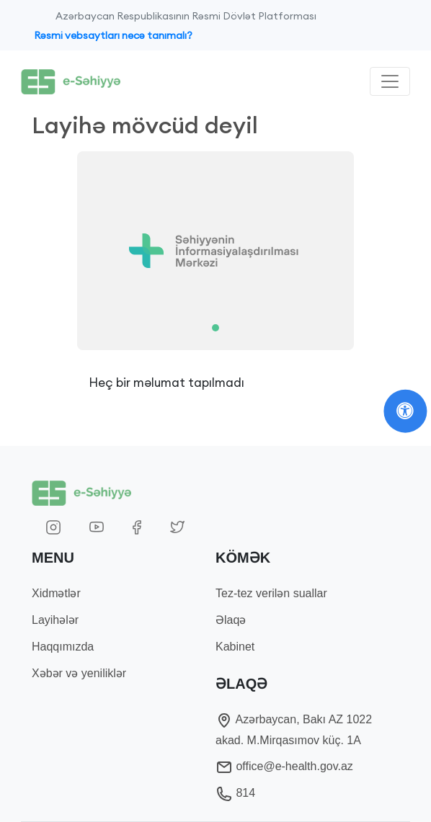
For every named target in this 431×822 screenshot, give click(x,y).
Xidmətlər (56, 593)
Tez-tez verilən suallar (271, 593)
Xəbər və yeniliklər (79, 673)
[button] (59, 250)
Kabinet (235, 646)
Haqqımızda (63, 646)
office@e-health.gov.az (284, 766)
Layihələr (55, 620)
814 (235, 793)
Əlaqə (231, 620)
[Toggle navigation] (390, 81)
